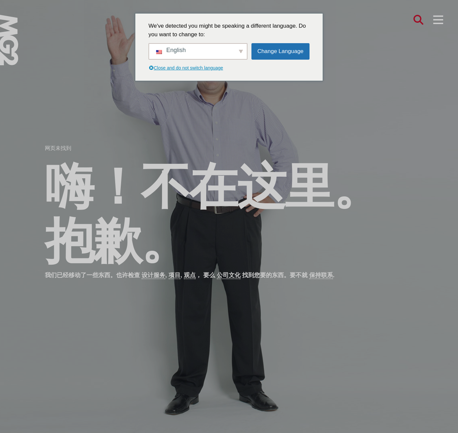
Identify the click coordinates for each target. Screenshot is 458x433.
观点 (190, 275)
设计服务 (153, 275)
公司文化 (229, 275)
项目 (174, 275)
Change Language (280, 51)
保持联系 (321, 275)
